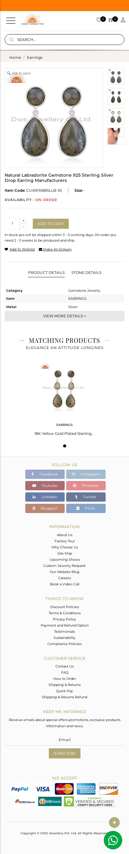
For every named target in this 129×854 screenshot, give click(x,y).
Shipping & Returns (65, 685)
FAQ (64, 672)
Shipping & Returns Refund (64, 697)
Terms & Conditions (65, 613)
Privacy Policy (64, 619)
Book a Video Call (64, 584)
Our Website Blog (64, 572)
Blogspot (45, 508)
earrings (34, 57)
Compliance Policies (64, 644)
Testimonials (64, 631)
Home (15, 57)
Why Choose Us (64, 547)
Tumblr (85, 497)
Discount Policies (64, 607)
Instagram (86, 474)
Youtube (44, 485)
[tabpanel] (64, 396)
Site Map (64, 553)
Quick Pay (64, 691)
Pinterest (86, 485)
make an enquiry (55, 249)
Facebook (45, 474)
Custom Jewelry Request (64, 565)
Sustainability (64, 637)
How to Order (64, 678)
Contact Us (64, 666)
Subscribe (65, 753)
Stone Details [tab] (86, 272)
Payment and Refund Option (65, 625)
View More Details (64, 316)
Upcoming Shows (65, 559)
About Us (64, 535)
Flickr (85, 508)
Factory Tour (64, 541)
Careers (64, 578)
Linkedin (45, 497)
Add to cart (51, 223)
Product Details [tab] (46, 272)
